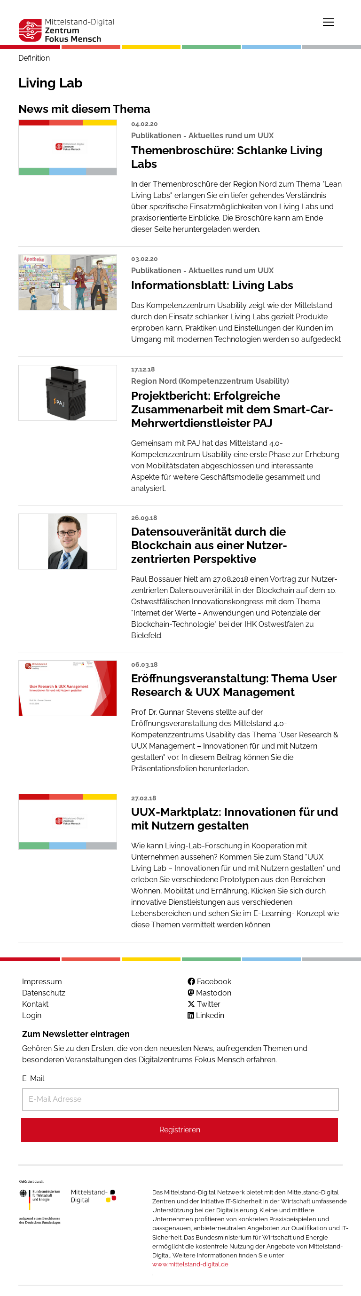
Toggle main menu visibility (329, 20)
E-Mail (33, 1078)
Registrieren (179, 1129)
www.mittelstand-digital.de (190, 1264)
